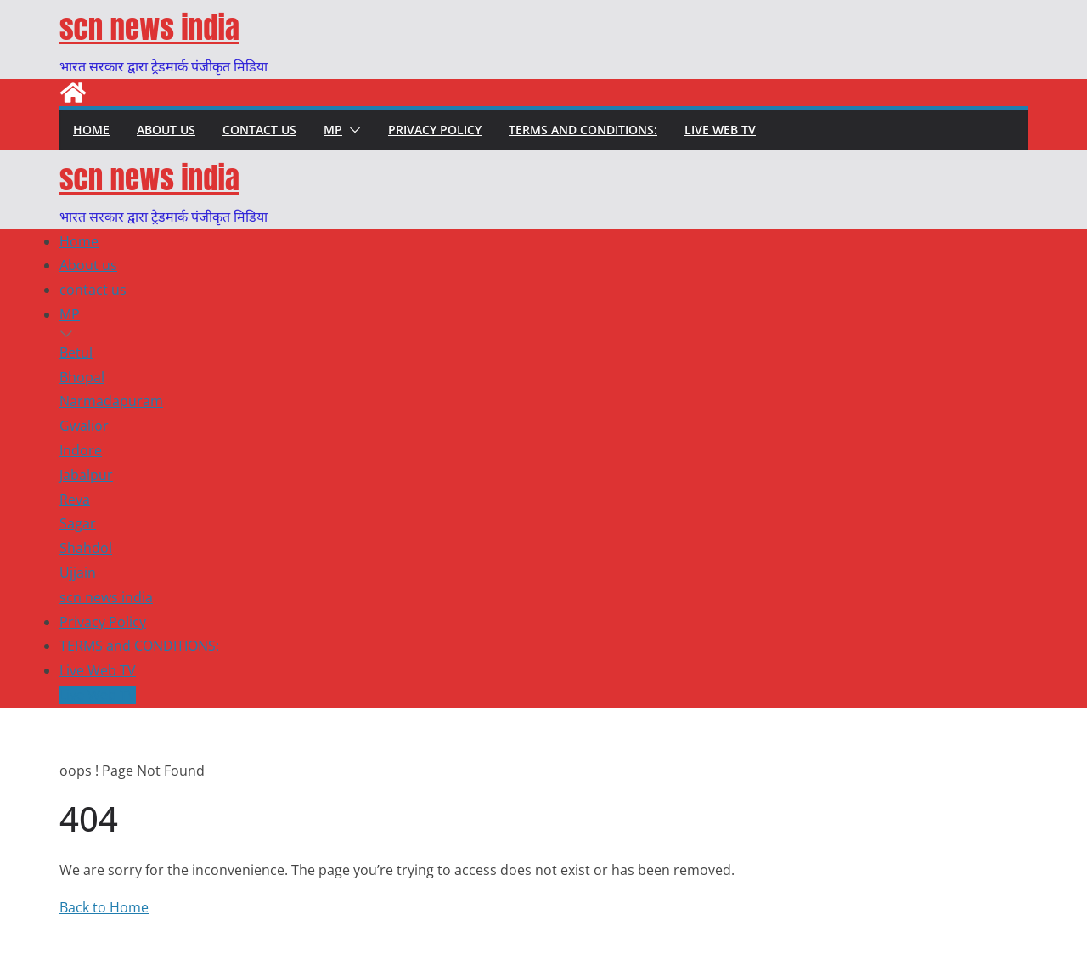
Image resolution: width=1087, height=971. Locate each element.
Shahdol (85, 548)
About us (166, 129)
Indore (80, 450)
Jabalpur (86, 475)
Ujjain (77, 572)
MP (333, 129)
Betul (76, 352)
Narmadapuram (111, 401)
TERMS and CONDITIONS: (583, 129)
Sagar (77, 523)
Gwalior (84, 425)
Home (91, 129)
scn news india (149, 27)
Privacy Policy (435, 129)
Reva (74, 499)
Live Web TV (720, 129)
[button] (351, 130)
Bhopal (81, 377)
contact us (259, 129)
